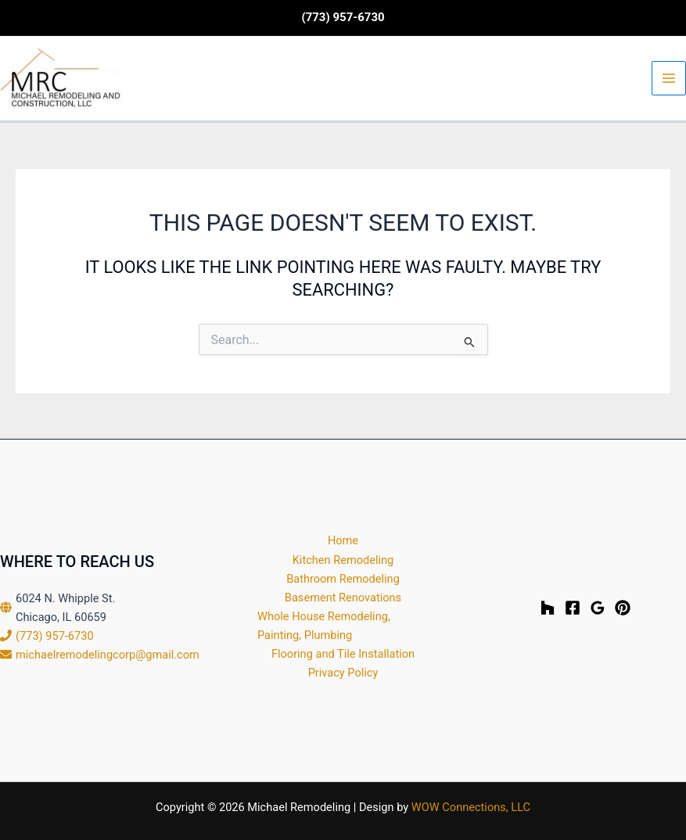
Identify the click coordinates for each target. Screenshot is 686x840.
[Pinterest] (622, 608)
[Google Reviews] (597, 608)
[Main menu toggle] (669, 78)
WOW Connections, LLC (470, 807)
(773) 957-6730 (55, 636)
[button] (343, 17)
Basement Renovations (343, 598)
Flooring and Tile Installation (343, 654)
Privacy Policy (343, 673)
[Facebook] (572, 608)
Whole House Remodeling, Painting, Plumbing (323, 625)
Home (343, 540)
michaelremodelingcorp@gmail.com (107, 655)
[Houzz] (547, 608)
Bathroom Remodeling (343, 579)
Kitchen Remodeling (343, 560)
